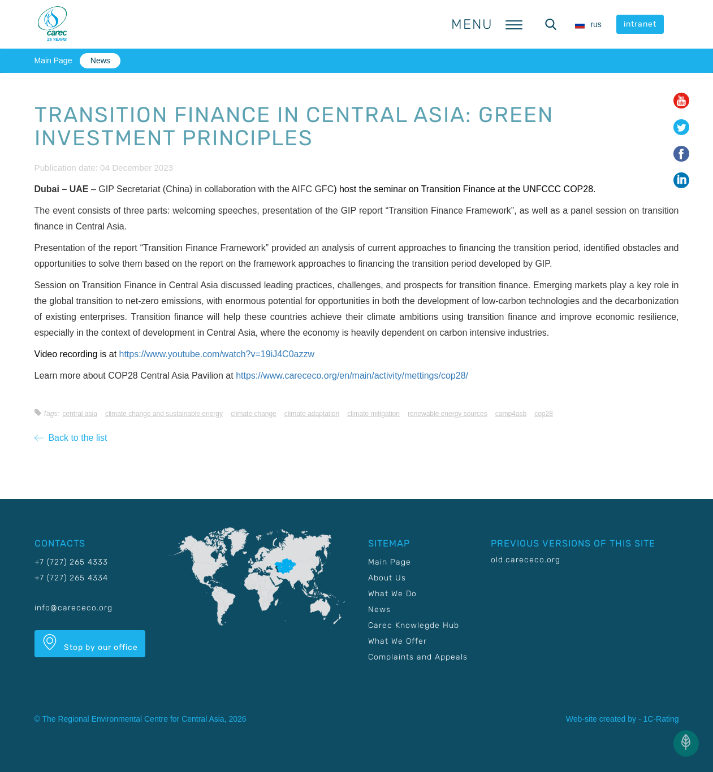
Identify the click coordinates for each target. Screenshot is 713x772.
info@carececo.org (73, 608)
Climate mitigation (373, 414)
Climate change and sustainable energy (164, 414)
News (100, 60)
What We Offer (397, 641)
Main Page (53, 60)
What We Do (392, 593)
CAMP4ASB (510, 414)
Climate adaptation (311, 414)
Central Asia (79, 414)
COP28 (543, 414)
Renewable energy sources (447, 414)
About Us (387, 578)
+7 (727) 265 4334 (71, 578)
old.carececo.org (525, 560)
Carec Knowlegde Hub (413, 625)
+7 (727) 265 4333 (71, 562)
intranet (640, 24)
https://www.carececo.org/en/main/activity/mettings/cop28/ (352, 375)
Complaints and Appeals (418, 657)
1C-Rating (661, 718)
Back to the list (70, 438)
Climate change (253, 414)
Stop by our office (90, 643)
